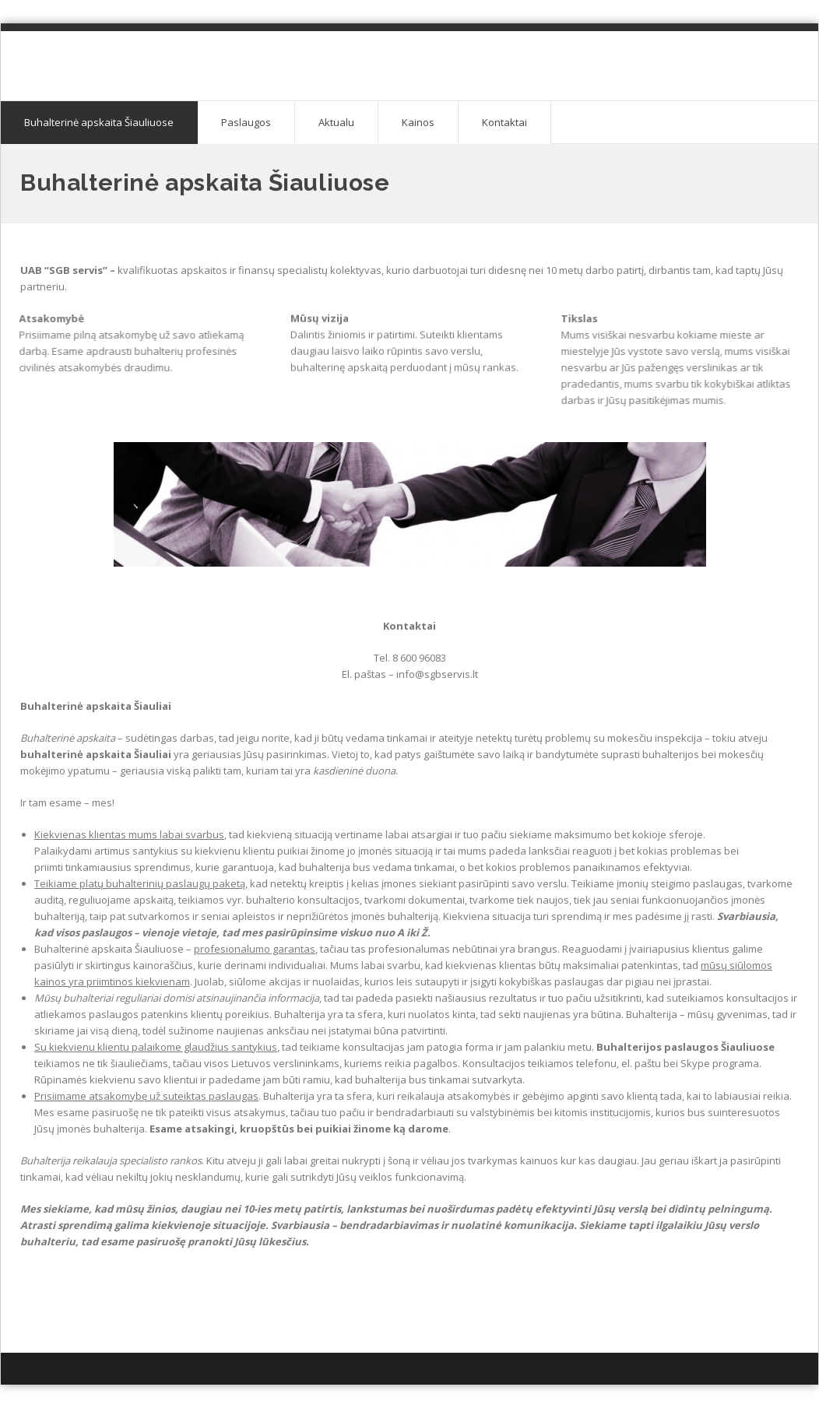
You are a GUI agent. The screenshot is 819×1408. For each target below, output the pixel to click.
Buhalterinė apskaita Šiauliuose (99, 122)
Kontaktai (504, 122)
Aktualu (336, 122)
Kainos (418, 122)
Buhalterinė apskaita (137, 55)
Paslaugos (246, 122)
